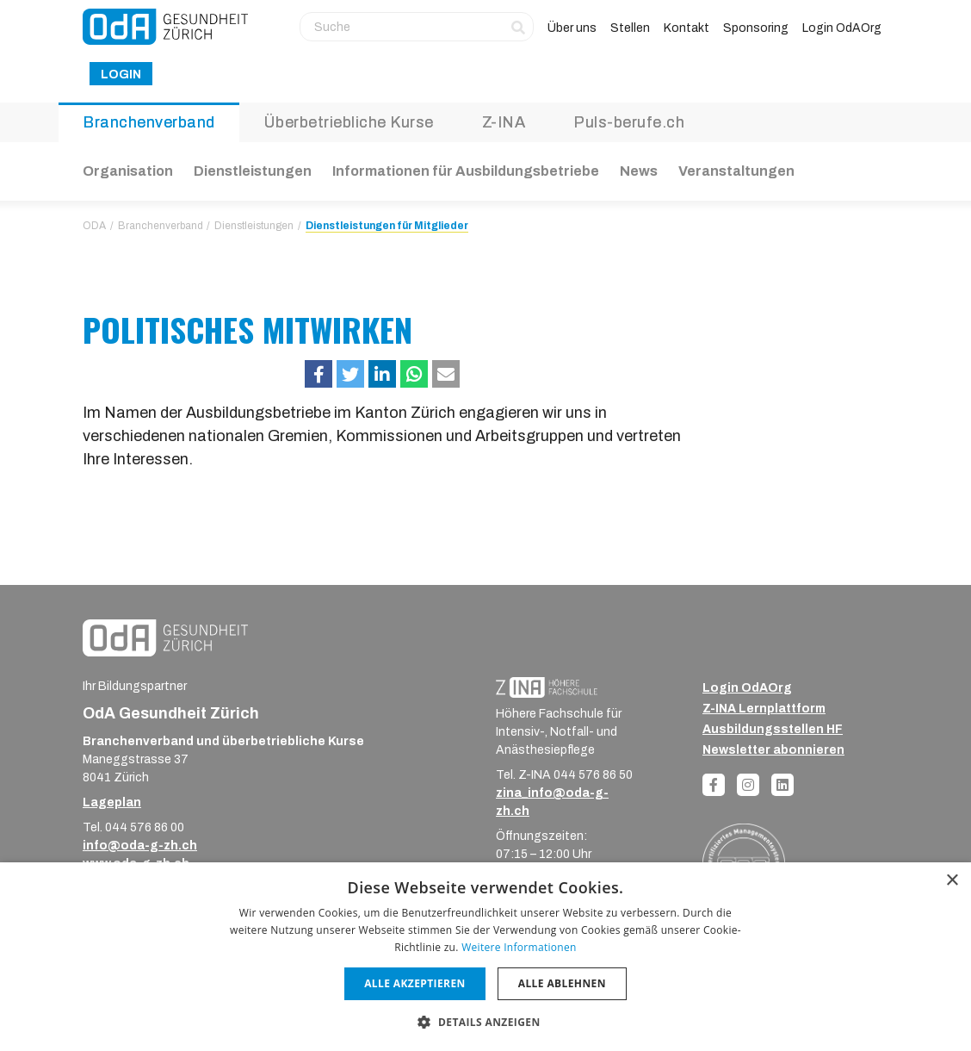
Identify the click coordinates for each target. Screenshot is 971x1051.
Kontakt (686, 28)
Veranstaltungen (736, 171)
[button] (318, 374)
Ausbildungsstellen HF (772, 729)
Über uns (572, 28)
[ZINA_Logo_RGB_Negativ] (546, 687)
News (639, 171)
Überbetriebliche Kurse (348, 122)
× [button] (951, 880)
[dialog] (485, 956)
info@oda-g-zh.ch (140, 845)
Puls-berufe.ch (628, 122)
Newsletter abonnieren (773, 749)
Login (121, 74)
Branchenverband (149, 122)
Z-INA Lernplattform (764, 708)
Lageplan (112, 802)
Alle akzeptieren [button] (415, 983)
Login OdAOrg (841, 28)
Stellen (630, 28)
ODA (94, 226)
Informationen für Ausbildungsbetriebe (465, 171)
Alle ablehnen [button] (562, 983)
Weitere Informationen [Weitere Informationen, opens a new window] (519, 947)
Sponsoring (756, 28)
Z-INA (504, 122)
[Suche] (416, 26)
